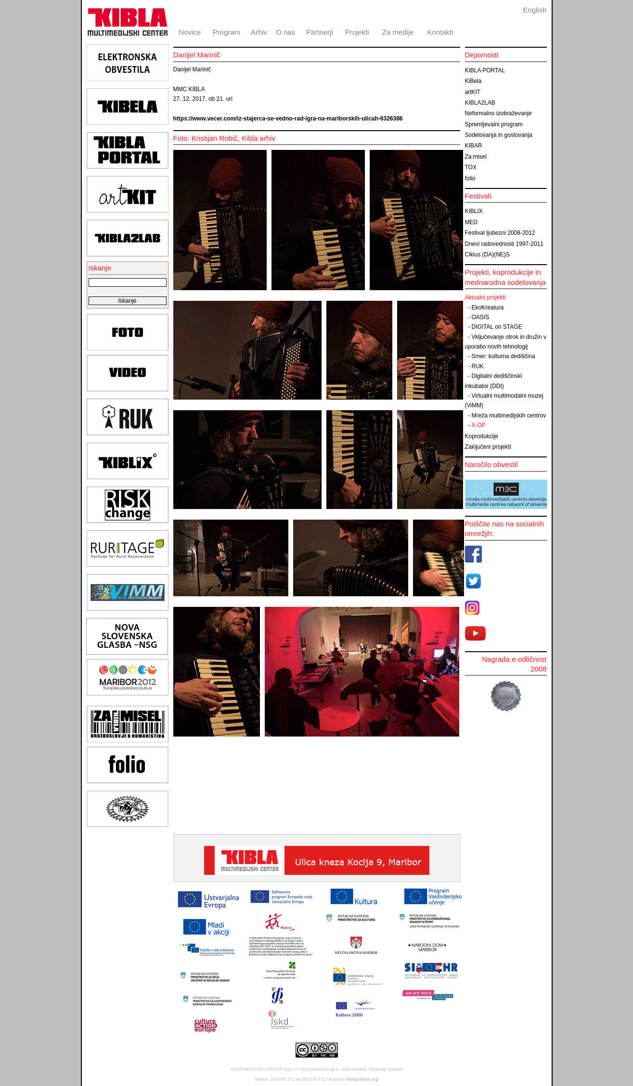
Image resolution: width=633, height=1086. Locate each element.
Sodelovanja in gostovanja (498, 135)
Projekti (357, 32)
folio (470, 178)
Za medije (398, 32)
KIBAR (473, 145)
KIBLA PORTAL (485, 70)
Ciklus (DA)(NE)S (487, 254)
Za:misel (476, 156)
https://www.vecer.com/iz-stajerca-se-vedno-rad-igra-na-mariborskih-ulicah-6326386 (288, 118)
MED (471, 222)
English (534, 10)
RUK (478, 366)
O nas (285, 32)
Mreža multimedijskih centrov (509, 415)
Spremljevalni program (494, 124)
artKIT (473, 92)
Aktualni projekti (485, 297)
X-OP (479, 425)
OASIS (481, 317)
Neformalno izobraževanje (498, 113)
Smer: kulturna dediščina (503, 356)
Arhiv (259, 32)
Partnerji (319, 32)
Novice (190, 32)
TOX (471, 167)
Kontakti (440, 32)
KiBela (473, 81)
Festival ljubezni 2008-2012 (500, 232)
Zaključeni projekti (488, 446)
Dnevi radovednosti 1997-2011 (504, 244)
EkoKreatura (488, 307)
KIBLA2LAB (480, 102)
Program (227, 32)
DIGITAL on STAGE (497, 326)
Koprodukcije (481, 436)
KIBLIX (474, 211)
